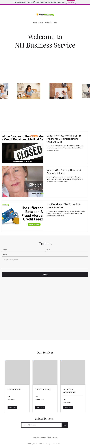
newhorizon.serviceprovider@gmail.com (45, 437)
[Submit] (45, 274)
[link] (17, 388)
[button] (12, 407)
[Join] (65, 425)
